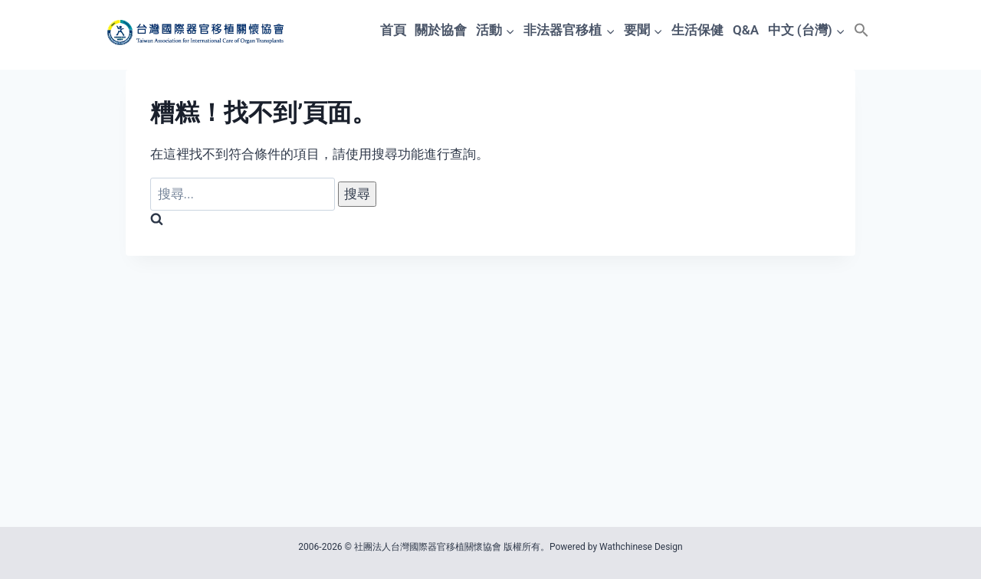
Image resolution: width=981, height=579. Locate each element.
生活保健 (697, 30)
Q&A (746, 30)
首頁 (393, 30)
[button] (861, 30)
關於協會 (441, 30)
